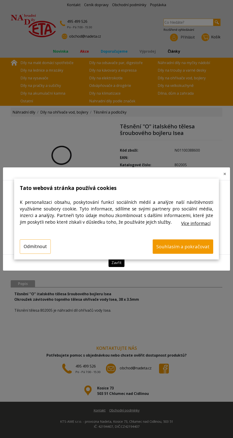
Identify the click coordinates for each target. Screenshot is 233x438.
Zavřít (116, 261)
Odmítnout (35, 246)
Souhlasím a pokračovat (183, 246)
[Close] (225, 172)
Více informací (195, 223)
